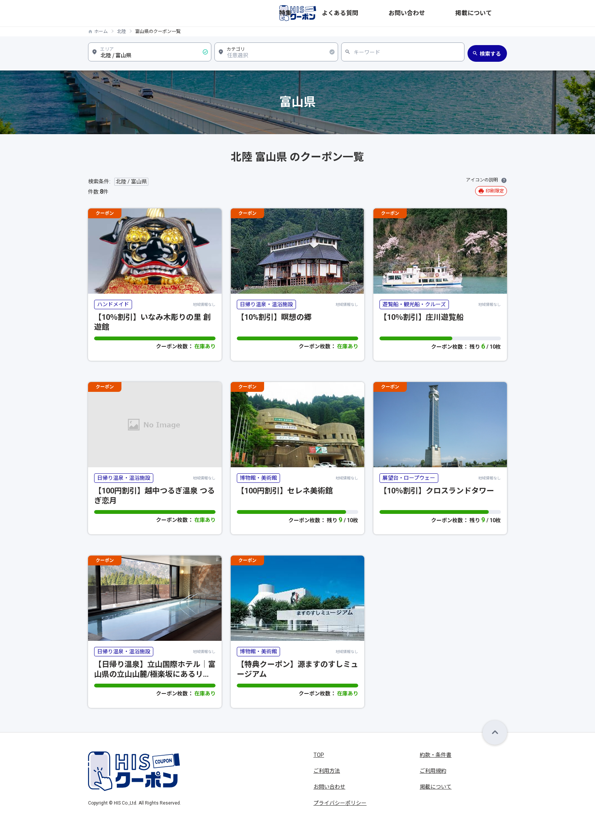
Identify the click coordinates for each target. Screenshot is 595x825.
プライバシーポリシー (340, 803)
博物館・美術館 (258, 478)
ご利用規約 (433, 771)
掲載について (491, 13)
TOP (318, 755)
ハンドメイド (113, 304)
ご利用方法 (326, 771)
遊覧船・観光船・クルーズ (414, 304)
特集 (378, 13)
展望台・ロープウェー (408, 478)
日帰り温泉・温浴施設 (266, 304)
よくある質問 (409, 13)
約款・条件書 (436, 755)
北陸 (121, 31)
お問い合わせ (450, 13)
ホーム (101, 31)
